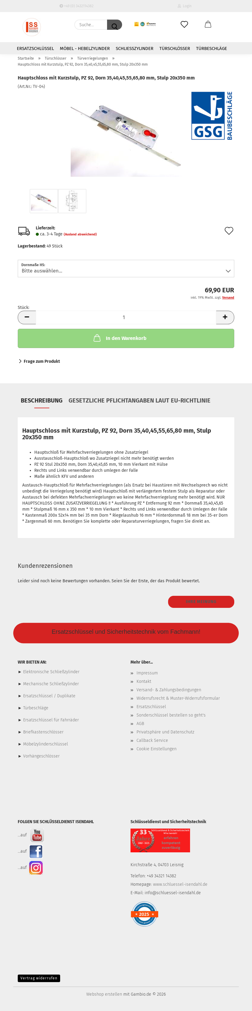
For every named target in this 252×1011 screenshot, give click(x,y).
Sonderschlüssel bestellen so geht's (171, 715)
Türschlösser (174, 48)
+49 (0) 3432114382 (77, 6)
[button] (208, 24)
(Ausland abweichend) (80, 234)
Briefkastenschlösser (43, 732)
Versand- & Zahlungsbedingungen (169, 689)
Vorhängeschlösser (41, 756)
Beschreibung (42, 400)
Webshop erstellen (104, 994)
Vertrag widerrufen (38, 978)
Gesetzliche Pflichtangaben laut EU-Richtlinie (140, 400)
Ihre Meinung (201, 601)
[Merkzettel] (184, 24)
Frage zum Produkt (42, 361)
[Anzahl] (126, 317)
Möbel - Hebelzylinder (85, 48)
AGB (140, 723)
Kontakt (144, 681)
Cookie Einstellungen (157, 748)
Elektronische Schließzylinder (50, 671)
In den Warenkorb (119, 338)
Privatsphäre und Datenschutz (165, 732)
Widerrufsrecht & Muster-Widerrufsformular (178, 698)
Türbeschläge (211, 48)
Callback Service (152, 740)
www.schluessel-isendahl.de (180, 884)
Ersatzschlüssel (35, 48)
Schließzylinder (134, 48)
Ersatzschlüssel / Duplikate (49, 695)
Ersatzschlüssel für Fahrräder (51, 720)
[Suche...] (114, 25)
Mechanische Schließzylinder (50, 683)
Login (185, 6)
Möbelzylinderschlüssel (45, 744)
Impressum (147, 673)
